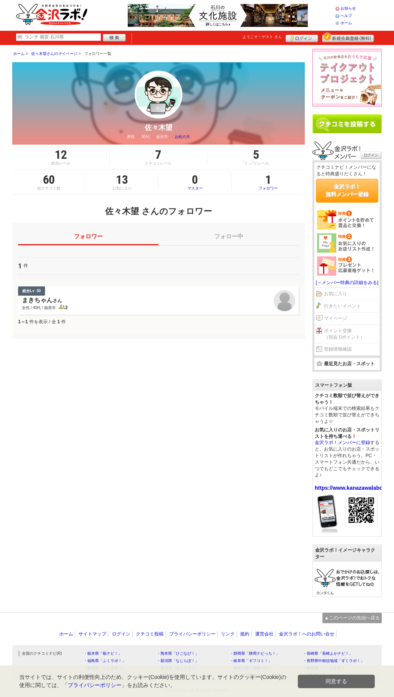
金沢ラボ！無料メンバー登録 (347, 190)
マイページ (335, 318)
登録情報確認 (338, 349)
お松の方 (182, 137)
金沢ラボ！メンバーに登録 (342, 442)
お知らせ (348, 8)
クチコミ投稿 (150, 634)
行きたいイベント (342, 306)
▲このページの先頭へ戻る (352, 617)
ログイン (301, 37)
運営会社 (264, 634)
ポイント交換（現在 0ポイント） (344, 334)
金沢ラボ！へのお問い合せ (306, 634)
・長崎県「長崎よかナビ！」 (328, 653)
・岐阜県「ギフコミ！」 (251, 661)
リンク (228, 634)
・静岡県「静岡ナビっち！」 (255, 653)
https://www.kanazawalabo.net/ (354, 488)
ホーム (346, 23)
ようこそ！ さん (262, 37)
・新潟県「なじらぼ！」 (178, 661)
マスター (195, 181)
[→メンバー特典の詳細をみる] (347, 282)
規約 (244, 634)
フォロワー (268, 181)
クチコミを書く (347, 123)
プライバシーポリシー (192, 634)
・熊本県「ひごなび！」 (178, 653)
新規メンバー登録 (348, 37)
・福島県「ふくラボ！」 (104, 661)
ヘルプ (346, 15)
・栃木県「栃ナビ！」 (102, 653)
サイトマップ (92, 634)
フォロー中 (228, 236)
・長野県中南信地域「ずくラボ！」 (333, 661)
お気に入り (335, 293)
